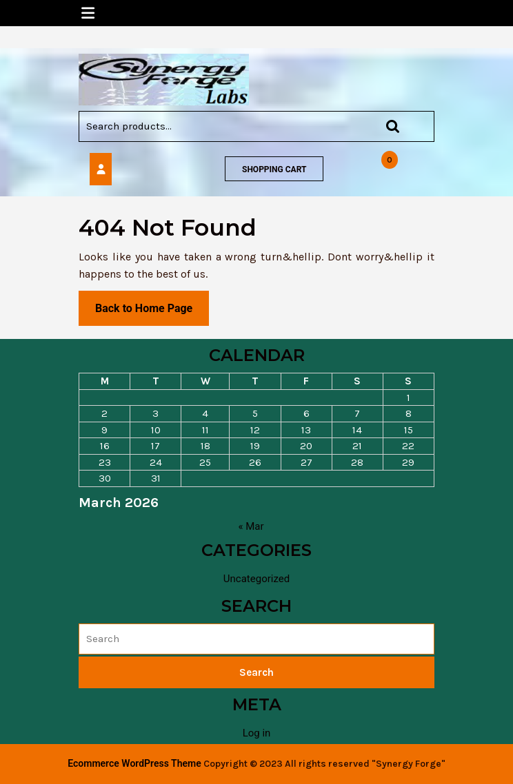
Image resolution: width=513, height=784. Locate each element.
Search (386, 126)
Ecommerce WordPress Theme (134, 763)
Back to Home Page (152, 313)
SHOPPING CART (274, 169)
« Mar (250, 526)
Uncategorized (256, 578)
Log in (257, 733)
